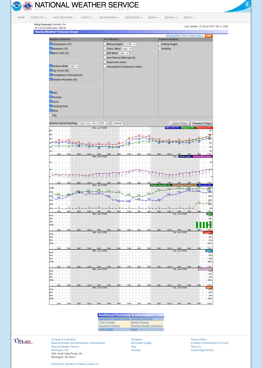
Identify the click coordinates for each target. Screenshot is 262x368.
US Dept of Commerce (63, 339)
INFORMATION (109, 17)
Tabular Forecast (140, 322)
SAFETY (87, 17)
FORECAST (39, 17)
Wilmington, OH (59, 350)
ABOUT (189, 17)
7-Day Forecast (106, 322)
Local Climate (105, 329)
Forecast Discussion (142, 318)
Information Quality (141, 343)
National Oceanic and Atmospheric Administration (78, 343)
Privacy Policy (198, 339)
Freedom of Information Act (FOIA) (210, 343)
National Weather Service (65, 346)
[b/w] (185, 35)
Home (134, 329)
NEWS (153, 17)
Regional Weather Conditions (147, 325)
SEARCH (171, 17)
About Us (196, 346)
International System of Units (114, 318)
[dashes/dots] (173, 35)
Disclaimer (136, 339)
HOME (21, 17)
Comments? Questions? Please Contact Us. (75, 364)
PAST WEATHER (64, 17)
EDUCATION (133, 17)
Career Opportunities (202, 350)
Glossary (136, 350)
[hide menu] (196, 35)
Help (133, 346)
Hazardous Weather (109, 325)
